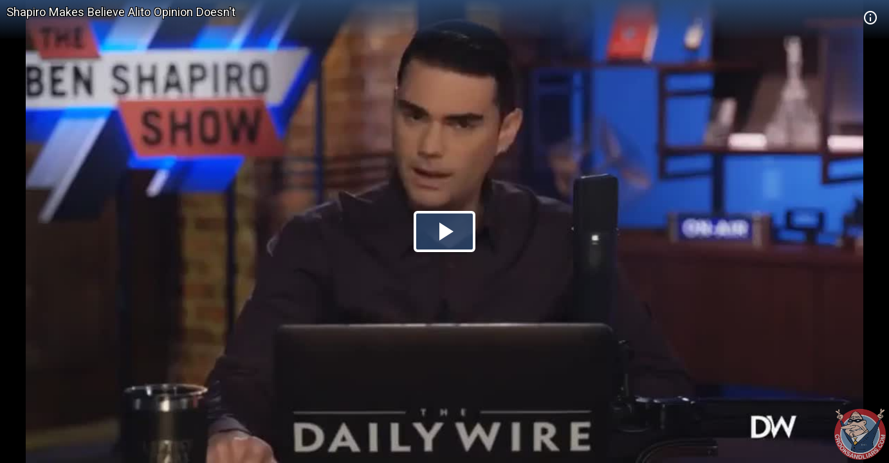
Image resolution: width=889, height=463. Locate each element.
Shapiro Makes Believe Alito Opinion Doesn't (120, 12)
